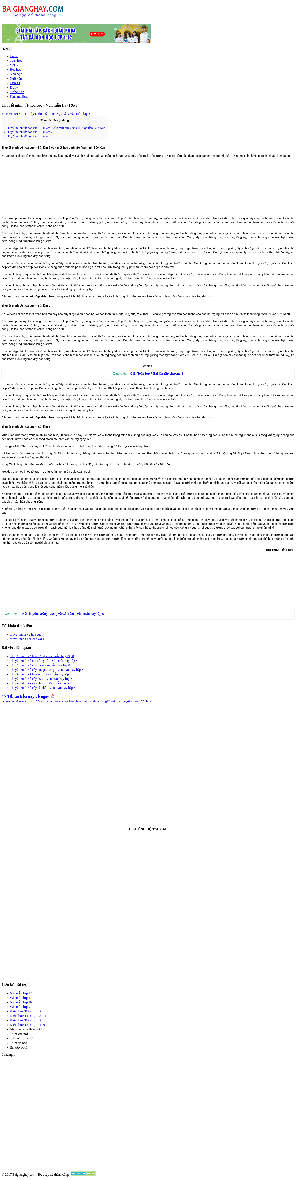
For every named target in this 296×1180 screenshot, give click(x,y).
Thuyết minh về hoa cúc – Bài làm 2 (28, 132)
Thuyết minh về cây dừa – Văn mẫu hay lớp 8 (41, 678)
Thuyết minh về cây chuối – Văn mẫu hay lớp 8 (42, 683)
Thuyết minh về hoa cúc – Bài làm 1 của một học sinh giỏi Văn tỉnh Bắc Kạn (54, 127)
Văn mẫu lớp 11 (21, 997)
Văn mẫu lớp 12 (21, 993)
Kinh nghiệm (19, 96)
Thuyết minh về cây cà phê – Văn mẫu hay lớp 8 (42, 687)
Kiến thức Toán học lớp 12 (28, 1011)
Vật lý (14, 65)
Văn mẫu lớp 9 (20, 1006)
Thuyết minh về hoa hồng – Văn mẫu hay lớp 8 (42, 656)
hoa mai (81, 701)
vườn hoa (144, 701)
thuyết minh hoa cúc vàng (27, 639)
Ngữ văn (16, 78)
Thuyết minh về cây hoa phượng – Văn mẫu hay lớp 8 (46, 669)
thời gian (115, 701)
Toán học (16, 60)
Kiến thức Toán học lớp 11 (28, 1016)
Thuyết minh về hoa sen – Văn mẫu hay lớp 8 (40, 674)
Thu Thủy (27, 113)
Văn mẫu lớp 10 (21, 1002)
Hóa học (15, 69)
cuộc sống (46, 701)
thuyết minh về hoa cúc (25, 634)
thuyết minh (129, 701)
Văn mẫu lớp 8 (80, 113)
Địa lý (14, 87)
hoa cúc (59, 701)
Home (14, 56)
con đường (17, 701)
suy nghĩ (104, 701)
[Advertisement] (148, 186)
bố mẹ (6, 701)
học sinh (92, 701)
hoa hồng (70, 701)
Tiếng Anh (17, 92)
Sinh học (16, 74)
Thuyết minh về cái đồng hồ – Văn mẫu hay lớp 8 (43, 660)
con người (32, 701)
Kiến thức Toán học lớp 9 (27, 1025)
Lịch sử (15, 83)
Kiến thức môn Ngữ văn (51, 113)
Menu (6, 48)
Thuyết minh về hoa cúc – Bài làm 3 (28, 136)
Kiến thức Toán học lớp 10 (28, 1020)
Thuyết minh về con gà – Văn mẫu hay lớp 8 (40, 665)
